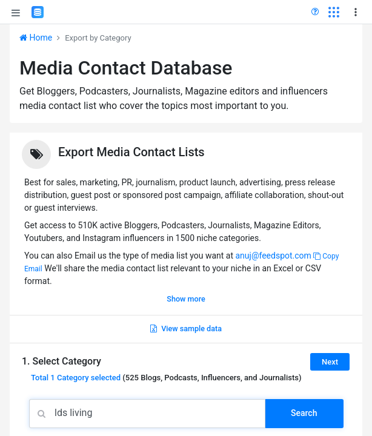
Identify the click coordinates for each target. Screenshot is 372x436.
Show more (186, 298)
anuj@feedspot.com (273, 255)
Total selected (76, 377)
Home (35, 37)
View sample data (186, 328)
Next (330, 361)
